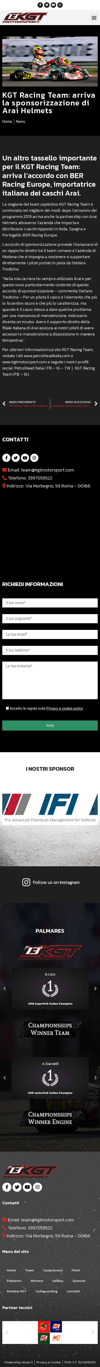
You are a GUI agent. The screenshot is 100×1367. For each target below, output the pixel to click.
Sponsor (78, 1280)
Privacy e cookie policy (64, 708)
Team (29, 1270)
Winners (36, 1280)
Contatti (73, 1291)
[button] (94, 17)
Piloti (76, 1270)
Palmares (14, 1280)
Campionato (52, 1270)
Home (11, 1270)
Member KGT (17, 1291)
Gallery (57, 1280)
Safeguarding (47, 1291)
